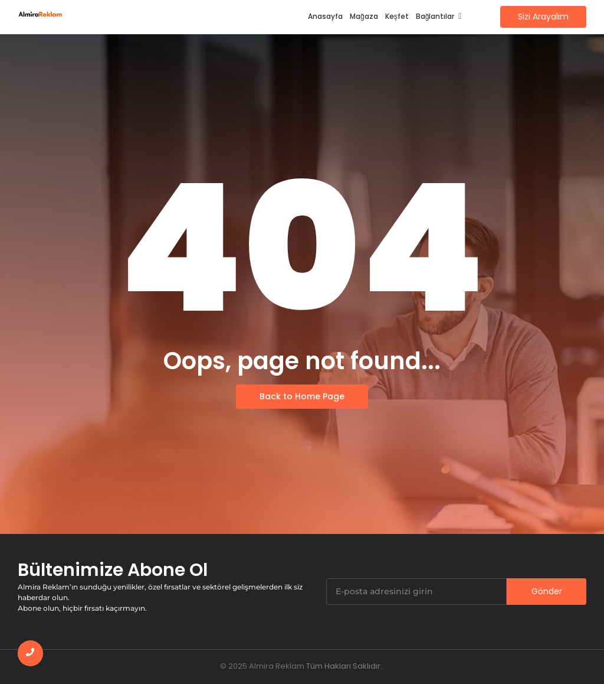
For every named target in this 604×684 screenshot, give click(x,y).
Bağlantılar (437, 16)
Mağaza (364, 16)
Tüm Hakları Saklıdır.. (345, 666)
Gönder (546, 591)
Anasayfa (325, 16)
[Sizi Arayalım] (543, 17)
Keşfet (397, 16)
